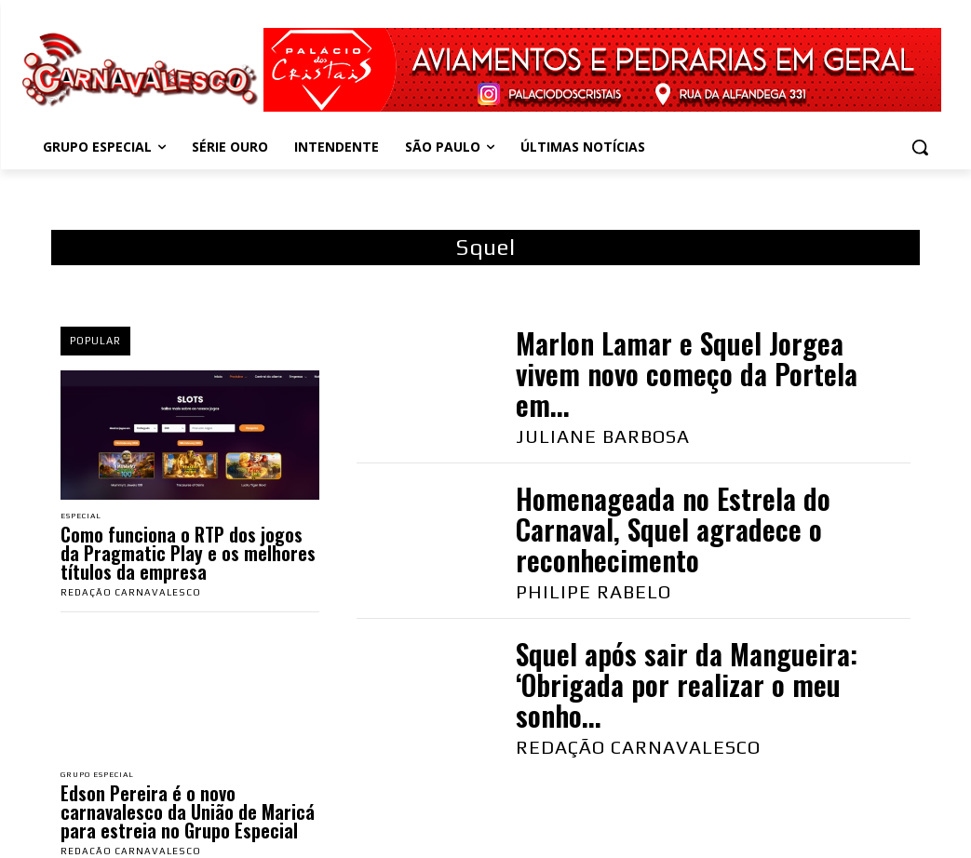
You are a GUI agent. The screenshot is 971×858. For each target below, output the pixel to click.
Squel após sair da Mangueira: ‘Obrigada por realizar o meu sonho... (686, 684)
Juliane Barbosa (603, 436)
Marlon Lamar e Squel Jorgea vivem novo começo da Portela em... (686, 373)
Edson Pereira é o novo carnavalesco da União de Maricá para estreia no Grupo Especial (188, 815)
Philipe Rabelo (593, 591)
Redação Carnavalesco (131, 594)
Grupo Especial (105, 777)
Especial (85, 516)
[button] (919, 147)
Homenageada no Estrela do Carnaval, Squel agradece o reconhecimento (673, 529)
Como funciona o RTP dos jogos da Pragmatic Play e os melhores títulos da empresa (188, 554)
